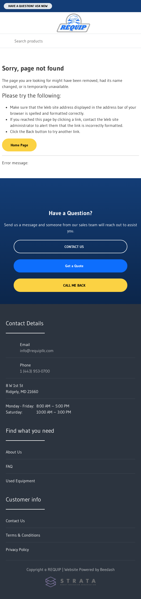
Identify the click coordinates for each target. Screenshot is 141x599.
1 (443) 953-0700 (35, 371)
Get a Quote (70, 266)
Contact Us (70, 246)
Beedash (107, 569)
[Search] (70, 41)
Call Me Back (70, 285)
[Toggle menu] (7, 23)
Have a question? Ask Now (28, 6)
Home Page (19, 145)
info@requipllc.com (37, 350)
